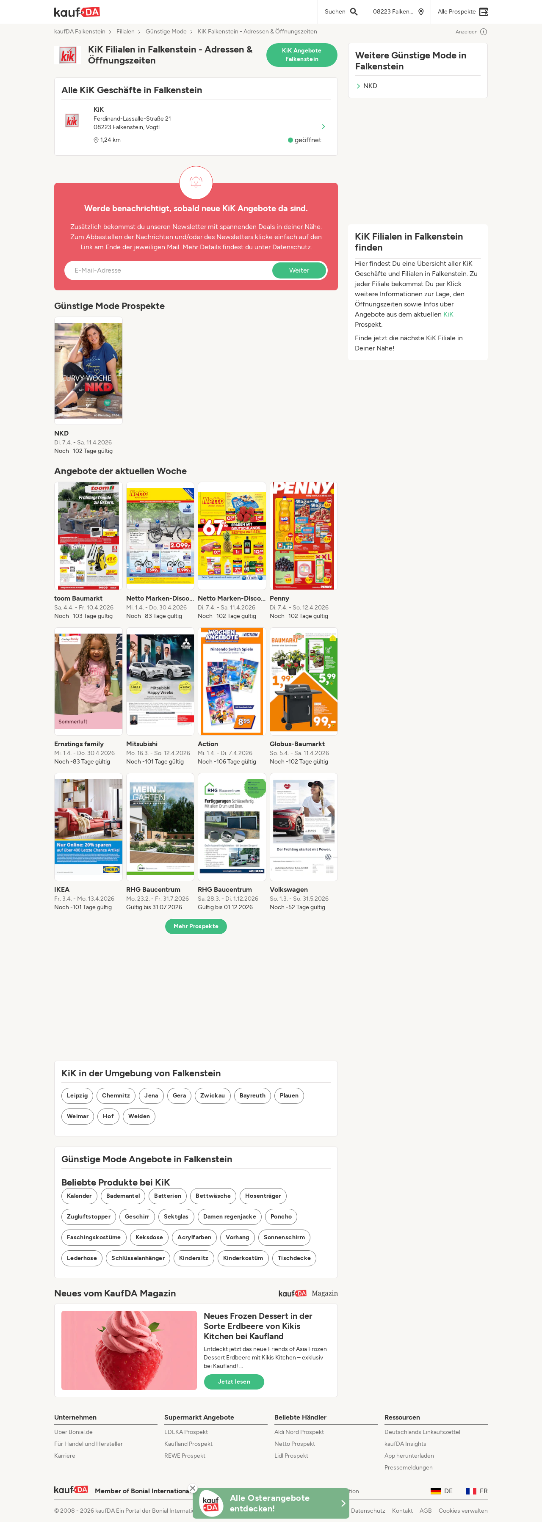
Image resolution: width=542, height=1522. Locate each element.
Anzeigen (472, 32)
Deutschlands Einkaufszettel (422, 1432)
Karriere (64, 1455)
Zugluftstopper (89, 1216)
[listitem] (88, 386)
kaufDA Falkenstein (79, 32)
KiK (448, 314)
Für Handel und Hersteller (88, 1444)
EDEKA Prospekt (186, 1432)
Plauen (289, 1095)
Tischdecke (294, 1258)
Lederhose (82, 1258)
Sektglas (176, 1216)
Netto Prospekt (294, 1444)
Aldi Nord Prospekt (299, 1432)
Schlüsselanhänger (138, 1258)
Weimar (77, 1116)
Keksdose (149, 1237)
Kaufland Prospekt (188, 1444)
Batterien (167, 1195)
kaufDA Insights (405, 1444)
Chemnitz (116, 1095)
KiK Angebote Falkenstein (301, 55)
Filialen (125, 32)
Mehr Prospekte (196, 926)
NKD (366, 86)
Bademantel (123, 1195)
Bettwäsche (213, 1195)
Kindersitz (194, 1258)
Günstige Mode (166, 32)
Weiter (299, 270)
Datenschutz (291, 247)
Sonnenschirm (284, 1237)
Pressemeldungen (408, 1467)
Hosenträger (263, 1195)
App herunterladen (409, 1455)
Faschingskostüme (94, 1237)
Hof (108, 1116)
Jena (151, 1095)
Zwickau (212, 1095)
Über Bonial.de (73, 1432)
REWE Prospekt (184, 1455)
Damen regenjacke (230, 1216)
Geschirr (137, 1216)
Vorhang (237, 1237)
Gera (179, 1095)
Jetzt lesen (234, 1381)
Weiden (139, 1116)
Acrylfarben (194, 1237)
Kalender (79, 1195)
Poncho (281, 1216)
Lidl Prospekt (291, 1455)
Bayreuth (253, 1095)
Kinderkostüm (243, 1258)
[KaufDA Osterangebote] (271, 1503)
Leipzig (77, 1095)
